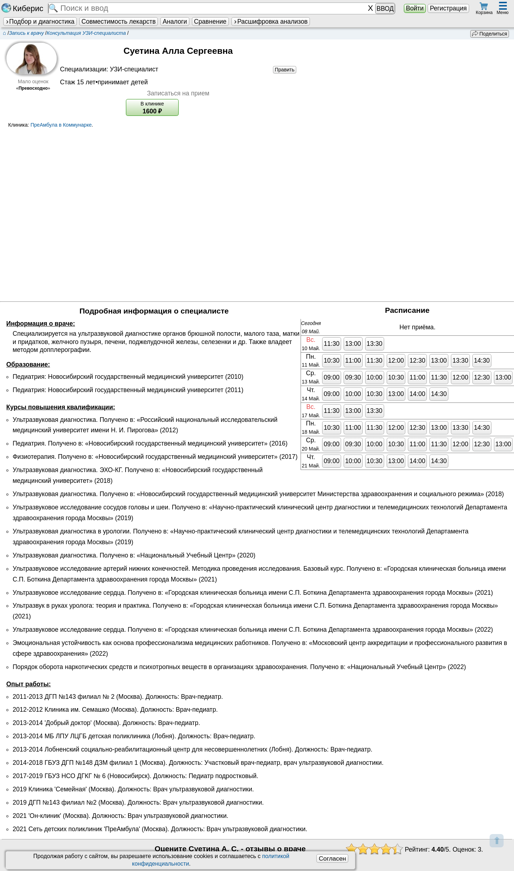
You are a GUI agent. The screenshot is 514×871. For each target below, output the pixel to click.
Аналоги (175, 21)
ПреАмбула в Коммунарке (61, 125)
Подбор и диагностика (39, 21)
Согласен (332, 858)
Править (284, 69)
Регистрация (448, 8)
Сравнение (210, 21)
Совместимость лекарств (118, 21)
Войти (415, 8)
